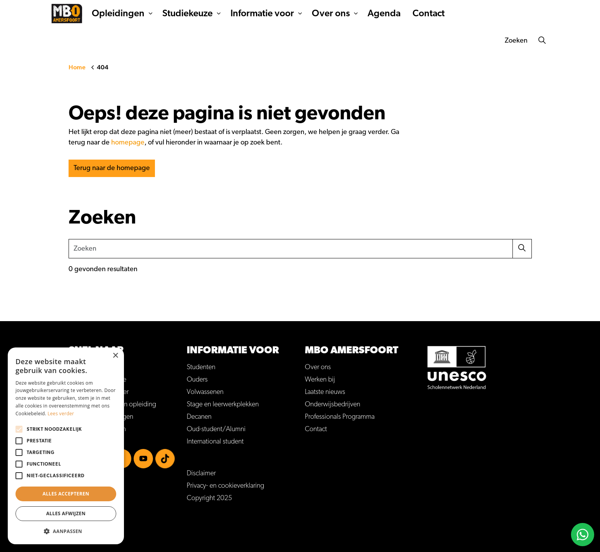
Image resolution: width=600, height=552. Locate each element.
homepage (127, 142)
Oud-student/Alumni (216, 429)
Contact (464, 40)
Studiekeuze (223, 40)
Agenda (419, 40)
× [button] (115, 356)
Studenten (201, 367)
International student (215, 441)
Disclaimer (201, 473)
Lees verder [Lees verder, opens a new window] (61, 413)
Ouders (197, 379)
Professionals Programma (340, 416)
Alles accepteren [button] (66, 493)
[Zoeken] (543, 40)
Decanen (199, 416)
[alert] (66, 445)
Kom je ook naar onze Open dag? (494, 13)
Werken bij (408, 13)
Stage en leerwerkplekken (223, 404)
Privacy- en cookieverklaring (225, 485)
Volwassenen (205, 392)
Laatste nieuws (325, 392)
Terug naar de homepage (112, 168)
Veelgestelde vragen (297, 13)
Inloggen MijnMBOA (359, 13)
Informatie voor (297, 40)
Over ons (366, 40)
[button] (522, 248)
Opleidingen (153, 40)
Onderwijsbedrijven (332, 404)
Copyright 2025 (209, 498)
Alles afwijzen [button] (66, 513)
